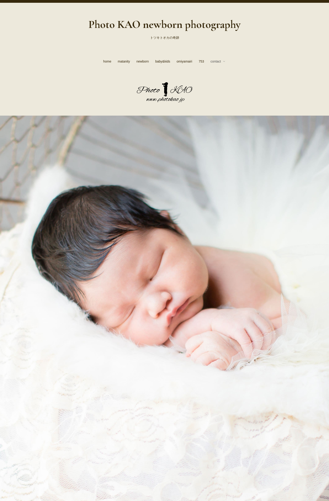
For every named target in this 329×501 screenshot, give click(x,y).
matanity (124, 61)
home (107, 61)
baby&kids (162, 61)
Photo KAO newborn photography (164, 24)
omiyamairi (184, 61)
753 (201, 61)
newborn (142, 61)
